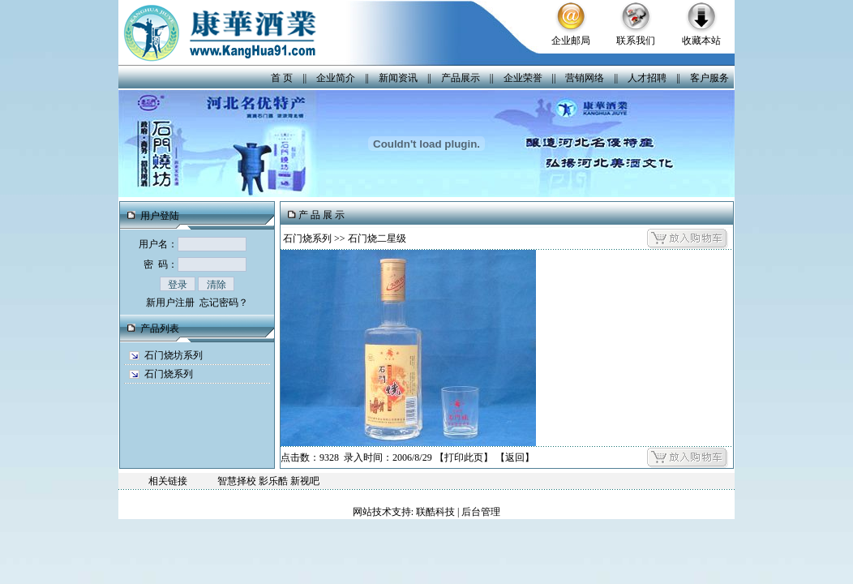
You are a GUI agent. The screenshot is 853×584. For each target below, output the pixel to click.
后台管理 (480, 511)
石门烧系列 (168, 374)
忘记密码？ (223, 302)
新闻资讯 (398, 78)
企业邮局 (570, 40)
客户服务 (709, 78)
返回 (515, 457)
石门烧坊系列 (173, 355)
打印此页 (463, 457)
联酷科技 (435, 511)
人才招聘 (647, 78)
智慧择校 (236, 481)
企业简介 (335, 78)
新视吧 (304, 481)
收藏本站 (701, 40)
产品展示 (460, 78)
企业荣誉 (523, 78)
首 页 (282, 78)
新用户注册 (170, 302)
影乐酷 (273, 481)
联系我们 (635, 40)
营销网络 (584, 78)
